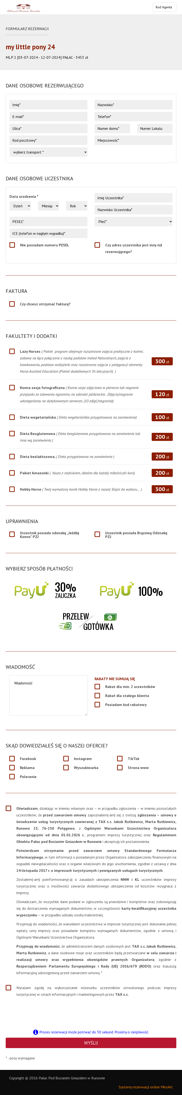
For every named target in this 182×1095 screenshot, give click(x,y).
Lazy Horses (81, 361)
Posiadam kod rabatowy (126, 704)
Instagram (83, 758)
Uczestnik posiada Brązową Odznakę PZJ (136, 534)
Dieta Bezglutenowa (80, 437)
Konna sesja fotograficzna (79, 394)
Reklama (27, 767)
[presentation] (91, 1013)
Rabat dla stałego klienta (127, 695)
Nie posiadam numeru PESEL (44, 245)
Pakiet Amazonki (77, 473)
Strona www (138, 767)
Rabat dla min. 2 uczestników (130, 686)
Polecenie (28, 776)
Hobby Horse (81, 489)
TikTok (133, 758)
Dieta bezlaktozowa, (67, 456)
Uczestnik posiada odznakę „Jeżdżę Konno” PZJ (49, 534)
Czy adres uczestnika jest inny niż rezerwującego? (133, 248)
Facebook (28, 758)
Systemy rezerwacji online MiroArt (146, 1087)
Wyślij (91, 1043)
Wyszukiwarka (86, 767)
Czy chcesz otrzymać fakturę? (45, 304)
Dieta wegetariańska (78, 417)
